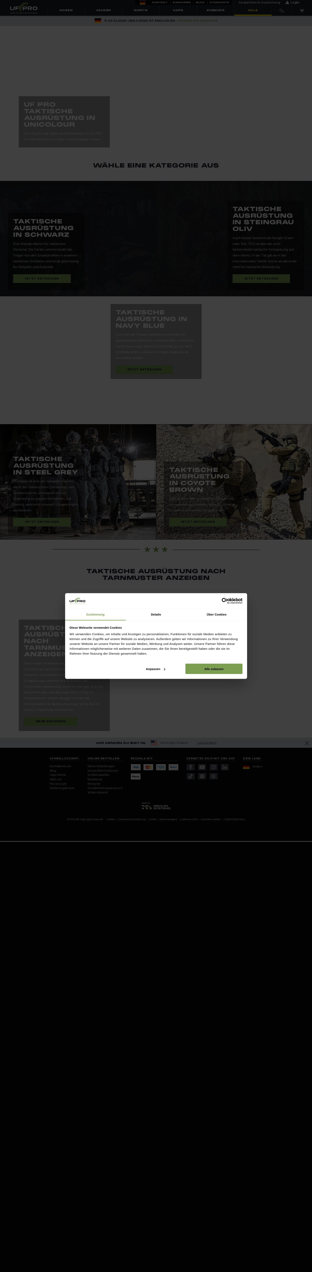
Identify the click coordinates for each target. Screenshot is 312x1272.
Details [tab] (156, 614)
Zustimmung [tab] (95, 614)
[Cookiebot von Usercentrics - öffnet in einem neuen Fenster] (224, 601)
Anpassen (155, 669)
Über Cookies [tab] (217, 614)
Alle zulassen (213, 669)
